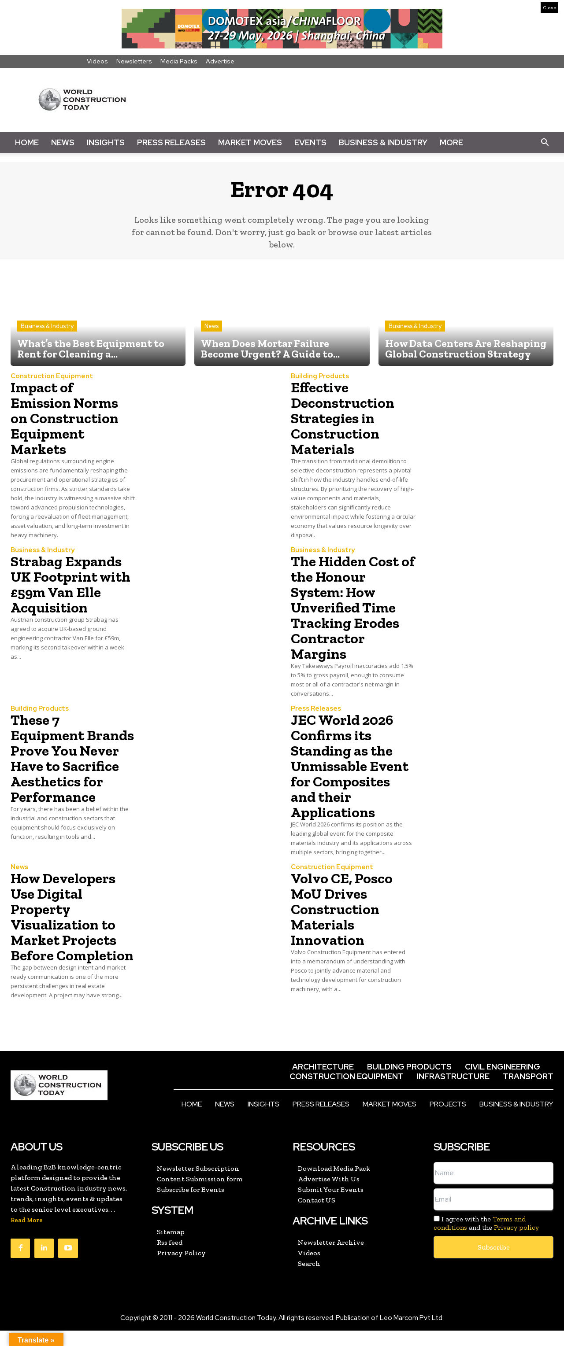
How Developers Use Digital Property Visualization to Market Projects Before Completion (66, 924)
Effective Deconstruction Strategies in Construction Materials (345, 418)
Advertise (220, 61)
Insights (106, 142)
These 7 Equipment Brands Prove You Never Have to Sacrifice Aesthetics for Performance (72, 765)
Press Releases (171, 142)
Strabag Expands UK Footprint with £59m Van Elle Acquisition (70, 584)
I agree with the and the (486, 1238)
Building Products (320, 376)
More (451, 142)
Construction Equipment (52, 376)
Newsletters (134, 61)
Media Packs (178, 61)
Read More (27, 1235)
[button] (544, 142)
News (62, 142)
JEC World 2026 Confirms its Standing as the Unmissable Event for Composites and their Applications (353, 765)
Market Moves (250, 142)
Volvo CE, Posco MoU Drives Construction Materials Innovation (345, 909)
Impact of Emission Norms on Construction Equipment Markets (68, 418)
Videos (97, 61)
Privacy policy (516, 1243)
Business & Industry (383, 142)
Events (310, 142)
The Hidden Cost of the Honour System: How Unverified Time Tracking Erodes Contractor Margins (349, 607)
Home (27, 142)
